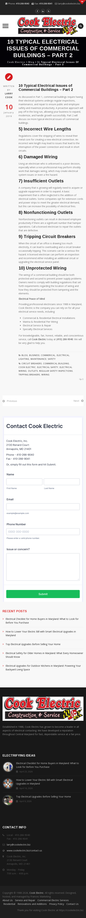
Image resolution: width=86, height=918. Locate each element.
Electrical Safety (47, 367)
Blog (25, 355)
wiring (45, 374)
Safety (52, 359)
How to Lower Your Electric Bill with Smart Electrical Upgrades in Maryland (41, 633)
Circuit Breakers (32, 363)
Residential (9, 904)
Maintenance (38, 359)
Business (34, 355)
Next (76, 400)
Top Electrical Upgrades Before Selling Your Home (33, 644)
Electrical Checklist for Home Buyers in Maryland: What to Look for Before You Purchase (42, 620)
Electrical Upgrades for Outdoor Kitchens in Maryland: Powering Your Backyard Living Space (43, 667)
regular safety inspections (56, 370)
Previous (12, 401)
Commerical (48, 355)
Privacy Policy (56, 904)
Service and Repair (25, 900)
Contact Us (72, 904)
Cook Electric (39, 339)
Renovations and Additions (32, 904)
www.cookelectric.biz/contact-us (24, 850)
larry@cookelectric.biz (69, 3)
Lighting (24, 359)
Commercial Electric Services (53, 900)
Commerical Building (56, 363)
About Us (8, 900)
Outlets (33, 370)
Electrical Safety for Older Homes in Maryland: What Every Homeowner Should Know (44, 655)
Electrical (63, 355)
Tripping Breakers (29, 374)
